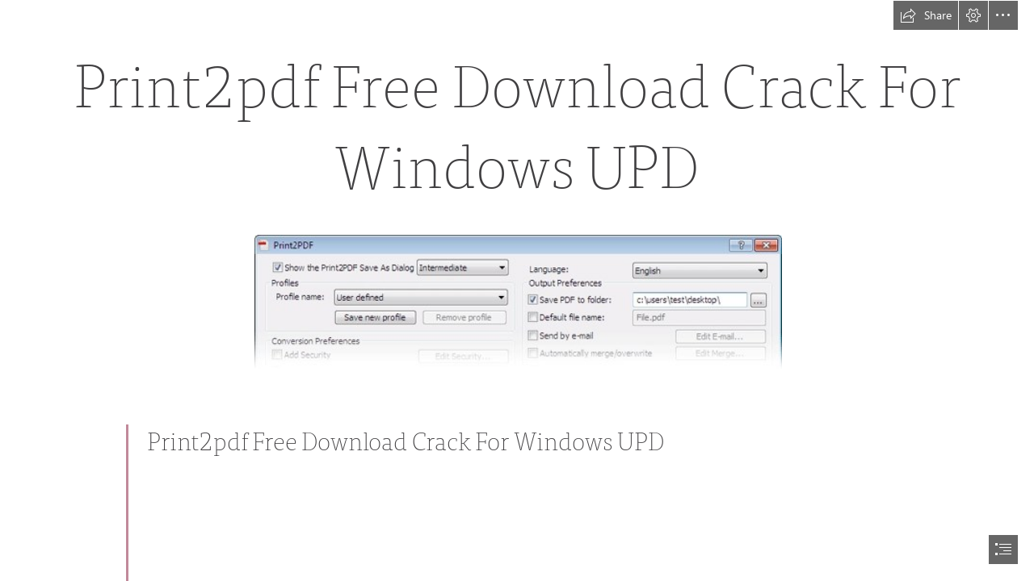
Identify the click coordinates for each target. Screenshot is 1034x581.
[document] (517, 290)
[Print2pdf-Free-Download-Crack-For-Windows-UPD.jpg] (517, 301)
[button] (925, 15)
